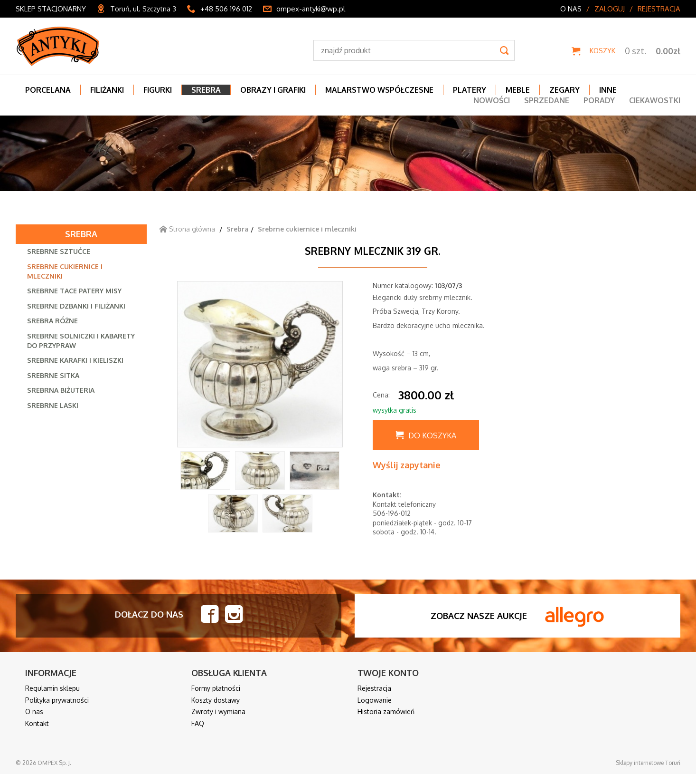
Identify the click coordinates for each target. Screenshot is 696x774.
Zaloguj (609, 8)
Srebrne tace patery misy (74, 291)
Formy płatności (215, 688)
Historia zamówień (385, 711)
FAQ (197, 723)
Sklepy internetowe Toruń (648, 762)
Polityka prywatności (57, 700)
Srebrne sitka (53, 375)
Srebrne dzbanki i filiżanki (76, 306)
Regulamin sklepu (52, 688)
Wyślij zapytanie (407, 465)
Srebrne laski (52, 405)
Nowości (491, 100)
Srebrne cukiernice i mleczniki (65, 271)
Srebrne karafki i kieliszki (75, 360)
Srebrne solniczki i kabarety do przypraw (81, 340)
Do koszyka (432, 435)
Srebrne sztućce (58, 251)
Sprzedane (546, 100)
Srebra (81, 234)
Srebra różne (52, 321)
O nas (571, 8)
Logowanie (374, 700)
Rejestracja (659, 8)
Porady (599, 100)
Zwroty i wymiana (218, 711)
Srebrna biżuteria (60, 390)
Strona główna (187, 229)
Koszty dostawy (215, 700)
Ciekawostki (654, 100)
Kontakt (37, 723)
